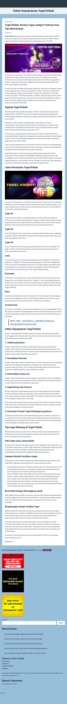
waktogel (5, 668)
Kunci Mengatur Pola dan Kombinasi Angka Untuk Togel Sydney (25, 653)
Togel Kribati (18, 134)
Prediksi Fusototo (8, 666)
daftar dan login (17, 673)
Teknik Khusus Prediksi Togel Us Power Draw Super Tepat (23, 639)
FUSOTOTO (6, 661)
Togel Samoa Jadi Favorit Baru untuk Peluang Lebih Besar (23, 644)
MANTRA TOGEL (22, 100)
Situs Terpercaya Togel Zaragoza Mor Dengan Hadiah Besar (23, 634)
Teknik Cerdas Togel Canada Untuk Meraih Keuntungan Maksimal (25, 648)
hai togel (23, 529)
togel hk (2, 693)
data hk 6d (5, 664)
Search (4, 620)
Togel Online (34, 383)
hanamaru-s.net (16, 537)
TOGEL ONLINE (9, 21)
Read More (9, 541)
